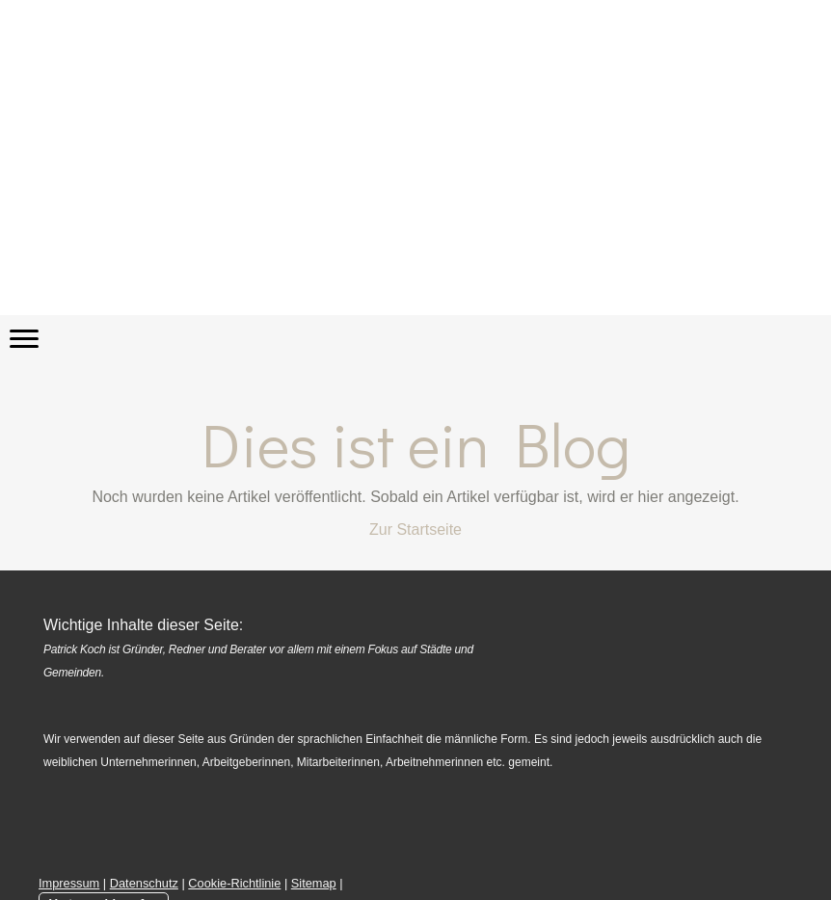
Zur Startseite (415, 529)
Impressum (69, 883)
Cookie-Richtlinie (234, 883)
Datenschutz (144, 883)
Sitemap (313, 883)
